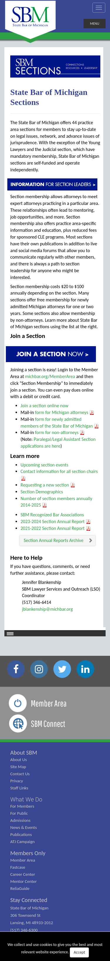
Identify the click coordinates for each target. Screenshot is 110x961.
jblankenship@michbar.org (47, 609)
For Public (19, 813)
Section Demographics (42, 492)
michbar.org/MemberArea (50, 376)
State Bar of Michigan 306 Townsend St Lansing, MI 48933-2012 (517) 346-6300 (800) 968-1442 (31, 922)
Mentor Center (23, 881)
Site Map (18, 766)
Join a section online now (44, 405)
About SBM (23, 752)
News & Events (23, 827)
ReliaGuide (20, 888)
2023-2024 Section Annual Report (56, 521)
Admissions (20, 820)
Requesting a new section (48, 485)
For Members (22, 806)
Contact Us (20, 773)
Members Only (27, 853)
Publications (21, 834)
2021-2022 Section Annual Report (56, 528)
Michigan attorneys (73, 412)
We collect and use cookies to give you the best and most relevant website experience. (55, 949)
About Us (18, 759)
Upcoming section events (44, 465)
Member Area (22, 860)
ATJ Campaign (22, 841)
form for (43, 412)
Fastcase (17, 867)
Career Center (22, 874)
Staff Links (19, 788)
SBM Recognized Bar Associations (52, 515)
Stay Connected (28, 899)
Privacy (16, 780)
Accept (79, 952)
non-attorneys (68, 432)
